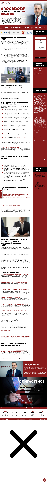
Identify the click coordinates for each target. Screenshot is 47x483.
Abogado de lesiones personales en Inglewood (38, 71)
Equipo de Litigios (30, 2)
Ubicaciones (20, 2)
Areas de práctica (25, 2)
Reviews (25, 426)
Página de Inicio (16, 2)
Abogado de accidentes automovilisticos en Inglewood (38, 74)
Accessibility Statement (39, 426)
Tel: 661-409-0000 (33, 419)
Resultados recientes (36, 2)
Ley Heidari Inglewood (38, 68)
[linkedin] (3, 425)
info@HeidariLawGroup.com (5, 422)
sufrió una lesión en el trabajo (21, 137)
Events (28, 426)
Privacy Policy (32, 426)
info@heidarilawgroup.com (6, 358)
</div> (6, 479)
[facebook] (1, 425)
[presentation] (27, 398)
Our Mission (10, 426)
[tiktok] (6, 425)
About (2, 426)
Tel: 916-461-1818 (23, 419)
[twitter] (5, 425)
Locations (5, 426)
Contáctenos (41, 2)
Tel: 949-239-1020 (14, 419)
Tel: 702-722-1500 (42, 418)
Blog (17, 426)
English (45, 2)
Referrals (14, 426)
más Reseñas (40, 163)
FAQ (19, 426)
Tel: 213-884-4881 (5, 420)
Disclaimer (3, 427)
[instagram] (2, 425)
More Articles (36, 189)
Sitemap (22, 426)
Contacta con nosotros (41, 0)
